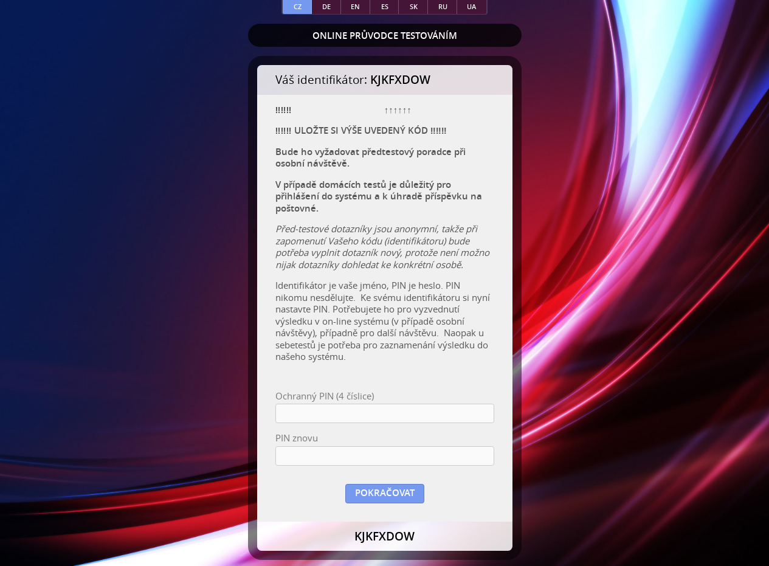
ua (471, 6)
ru (442, 6)
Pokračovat (385, 492)
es (384, 6)
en (355, 6)
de (326, 6)
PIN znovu (296, 438)
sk (414, 6)
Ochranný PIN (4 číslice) (324, 396)
